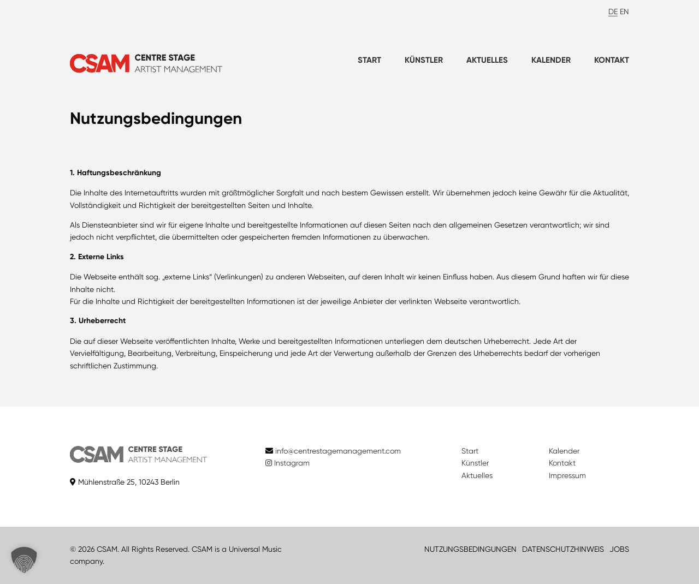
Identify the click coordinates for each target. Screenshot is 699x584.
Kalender (551, 60)
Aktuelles (487, 60)
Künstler (424, 60)
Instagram (287, 462)
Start (369, 60)
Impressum (567, 475)
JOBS (619, 549)
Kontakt (611, 60)
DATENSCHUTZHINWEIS (563, 549)
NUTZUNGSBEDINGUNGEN (470, 549)
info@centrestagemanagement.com (338, 450)
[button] (24, 560)
